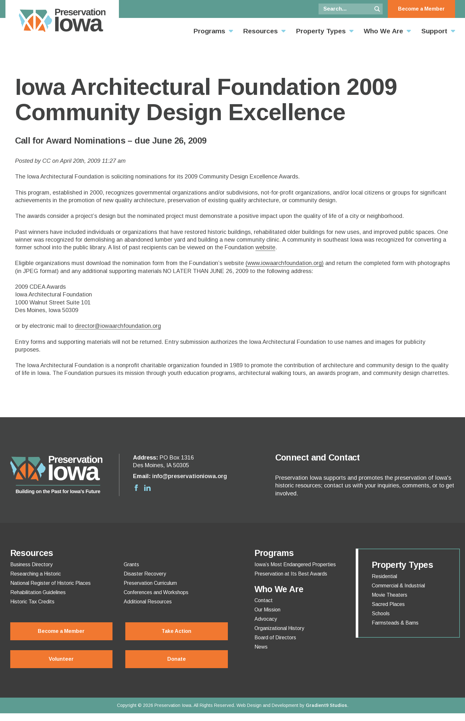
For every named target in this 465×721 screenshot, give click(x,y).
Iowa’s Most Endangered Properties (295, 564)
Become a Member (421, 9)
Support (434, 31)
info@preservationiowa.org (189, 476)
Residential (384, 576)
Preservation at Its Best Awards (290, 573)
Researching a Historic (35, 573)
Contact (263, 600)
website (265, 247)
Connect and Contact (317, 457)
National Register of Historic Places (50, 583)
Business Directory (31, 564)
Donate (176, 659)
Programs (209, 31)
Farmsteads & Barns (395, 623)
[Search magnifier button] (377, 9)
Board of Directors (275, 637)
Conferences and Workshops (156, 592)
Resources (260, 31)
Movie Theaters (389, 595)
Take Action (176, 631)
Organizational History (279, 628)
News (261, 647)
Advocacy (265, 619)
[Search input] (346, 9)
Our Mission (267, 609)
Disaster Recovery (145, 573)
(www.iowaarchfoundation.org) (284, 263)
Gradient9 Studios (326, 705)
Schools (381, 613)
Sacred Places (388, 604)
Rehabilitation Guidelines (38, 592)
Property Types (321, 31)
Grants (131, 564)
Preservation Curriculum (150, 583)
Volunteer (61, 659)
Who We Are (383, 31)
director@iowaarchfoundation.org (118, 326)
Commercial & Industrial (398, 585)
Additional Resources (148, 601)
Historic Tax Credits (32, 601)
